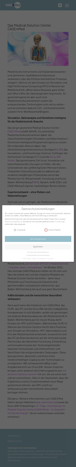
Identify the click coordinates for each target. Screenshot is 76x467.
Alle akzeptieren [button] (38, 237)
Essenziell (19, 229)
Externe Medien (53, 229)
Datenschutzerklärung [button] (39, 257)
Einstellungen (59, 220)
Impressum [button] (50, 257)
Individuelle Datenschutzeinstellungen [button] (38, 254)
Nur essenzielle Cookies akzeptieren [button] (38, 251)
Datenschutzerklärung (13, 220)
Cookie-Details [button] (26, 257)
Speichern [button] (38, 245)
